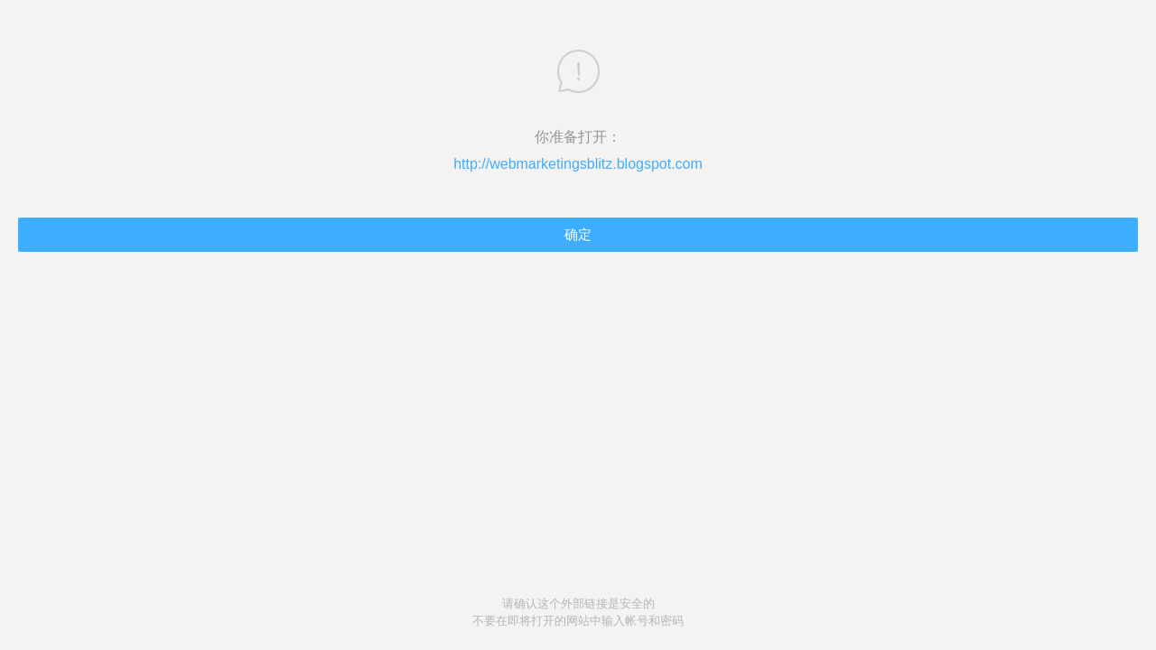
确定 (578, 234)
